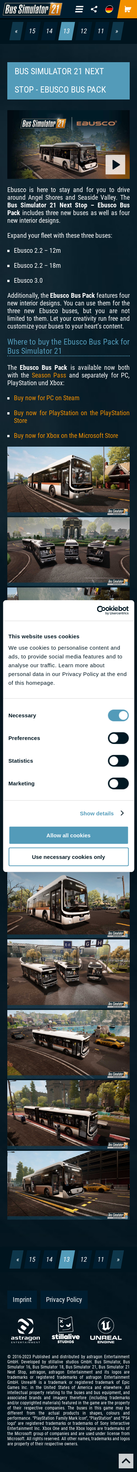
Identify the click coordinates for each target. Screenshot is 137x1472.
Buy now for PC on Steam (47, 398)
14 (50, 31)
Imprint (22, 1299)
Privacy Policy (64, 1299)
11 (101, 31)
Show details (97, 813)
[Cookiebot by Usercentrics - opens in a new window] (97, 610)
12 (84, 31)
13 (67, 31)
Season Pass (49, 375)
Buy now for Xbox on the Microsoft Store (66, 435)
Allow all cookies (68, 835)
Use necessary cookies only (68, 856)
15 (32, 31)
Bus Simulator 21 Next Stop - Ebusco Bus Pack (60, 80)
